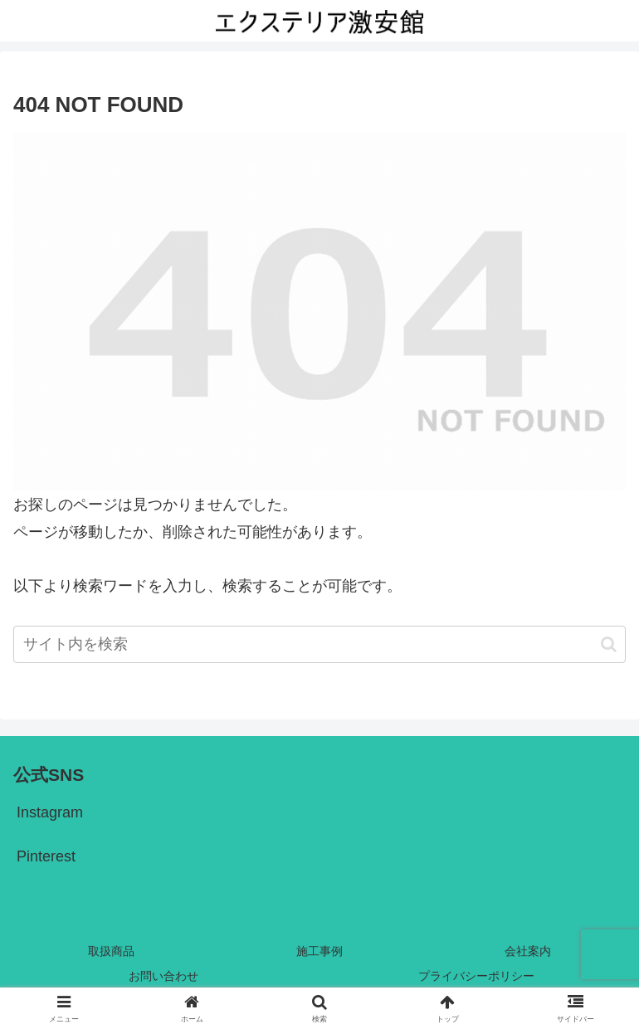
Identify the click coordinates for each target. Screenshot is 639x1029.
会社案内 (528, 951)
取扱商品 (111, 951)
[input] (319, 644)
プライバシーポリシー (476, 976)
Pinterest (46, 856)
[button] (608, 644)
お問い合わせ (163, 976)
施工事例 (319, 951)
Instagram (50, 812)
